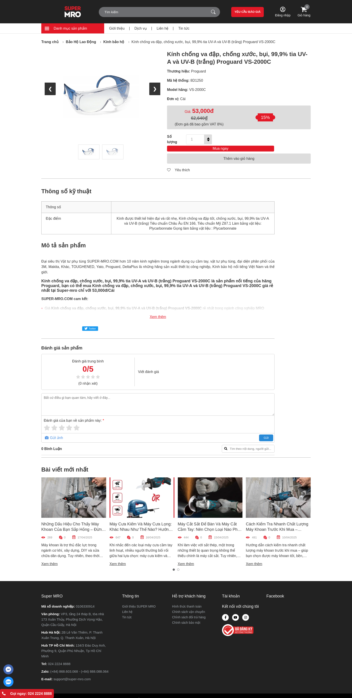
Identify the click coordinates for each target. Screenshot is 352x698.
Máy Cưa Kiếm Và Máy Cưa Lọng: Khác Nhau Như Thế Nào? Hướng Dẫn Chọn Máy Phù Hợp (141, 522)
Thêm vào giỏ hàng (238, 152)
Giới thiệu (117, 28)
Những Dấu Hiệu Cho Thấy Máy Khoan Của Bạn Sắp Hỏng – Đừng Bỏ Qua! (72, 522)
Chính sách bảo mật (186, 616)
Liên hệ (163, 28)
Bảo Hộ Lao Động (81, 42)
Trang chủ (50, 42)
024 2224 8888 (59, 657)
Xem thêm (141, 310)
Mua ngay (264, 139)
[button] (174, 563)
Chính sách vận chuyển (188, 605)
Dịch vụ (140, 28)
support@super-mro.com (72, 672)
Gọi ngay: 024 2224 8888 (27, 694)
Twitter (90, 321)
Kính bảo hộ (113, 42)
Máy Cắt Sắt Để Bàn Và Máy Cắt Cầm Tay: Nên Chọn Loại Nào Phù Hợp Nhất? (209, 522)
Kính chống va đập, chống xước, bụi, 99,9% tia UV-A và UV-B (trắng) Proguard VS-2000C (203, 42)
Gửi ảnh (54, 431)
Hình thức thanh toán (187, 599)
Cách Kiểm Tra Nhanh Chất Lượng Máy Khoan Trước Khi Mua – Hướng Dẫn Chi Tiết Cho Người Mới (278, 522)
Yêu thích (178, 163)
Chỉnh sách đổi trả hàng (189, 610)
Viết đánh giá (135, 365)
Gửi (233, 431)
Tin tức (183, 28)
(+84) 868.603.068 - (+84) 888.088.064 (79, 665)
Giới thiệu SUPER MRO (139, 599)
